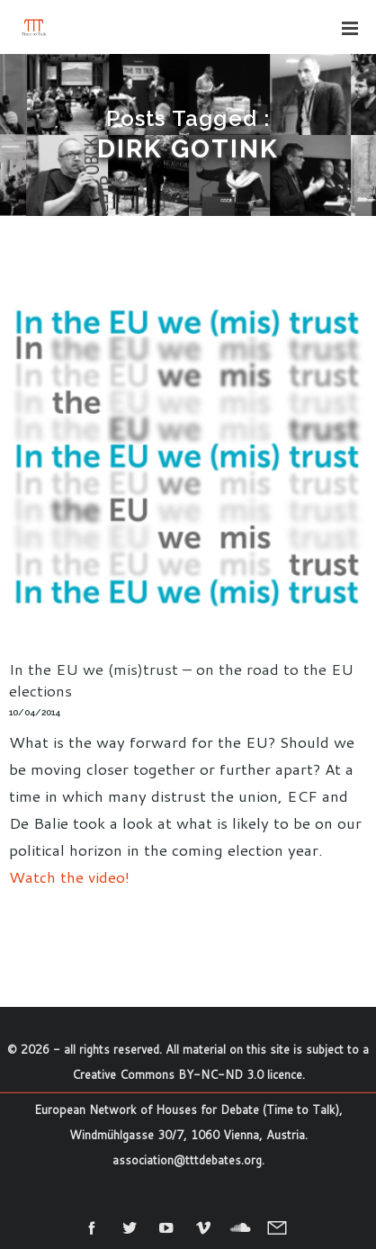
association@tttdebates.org (187, 1160)
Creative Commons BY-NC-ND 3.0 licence (187, 1074)
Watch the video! (69, 876)
